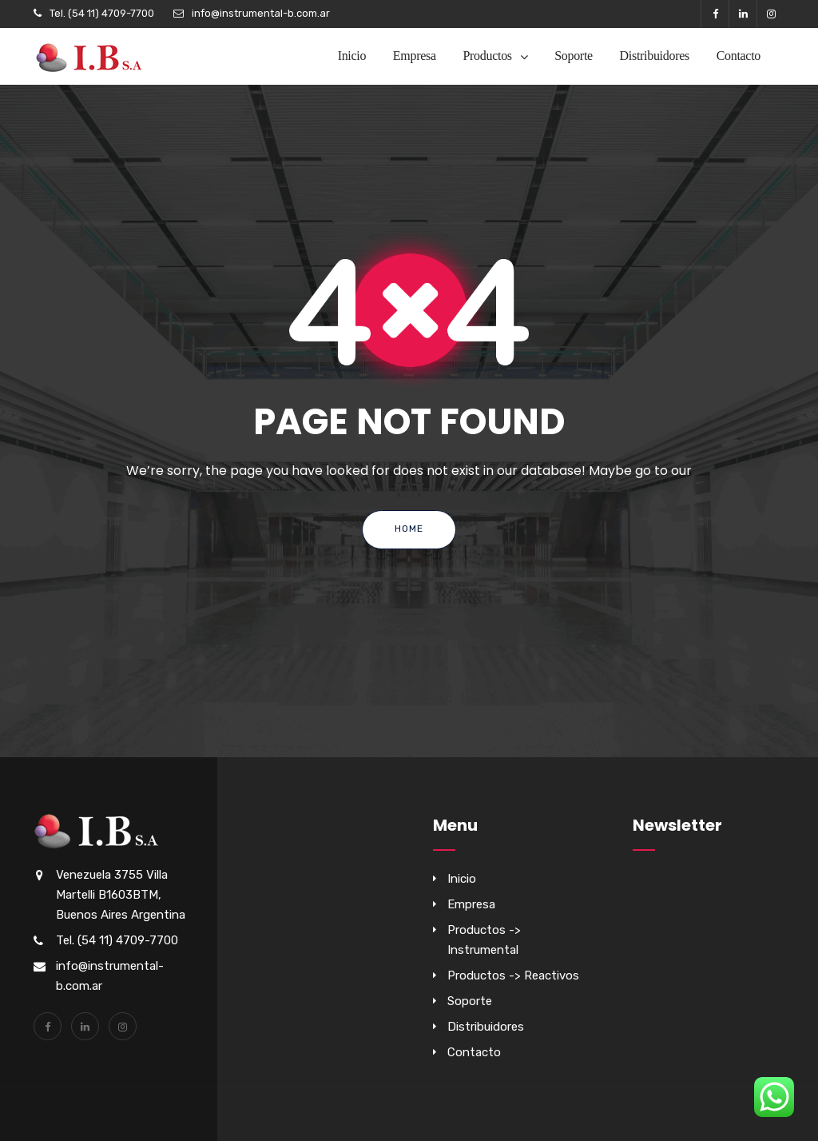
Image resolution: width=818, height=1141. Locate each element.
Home (409, 528)
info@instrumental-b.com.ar (261, 13)
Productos (487, 55)
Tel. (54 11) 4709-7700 (102, 13)
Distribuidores (654, 55)
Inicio (352, 55)
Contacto (738, 55)
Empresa (414, 55)
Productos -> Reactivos (513, 975)
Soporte (573, 55)
